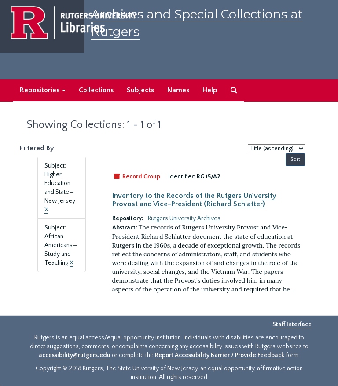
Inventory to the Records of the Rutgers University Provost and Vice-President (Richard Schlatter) (194, 200)
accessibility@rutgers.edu (74, 355)
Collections (96, 90)
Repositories (43, 90)
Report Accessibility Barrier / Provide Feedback (219, 355)
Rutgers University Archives (184, 218)
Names (178, 90)
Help (209, 90)
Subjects (140, 90)
